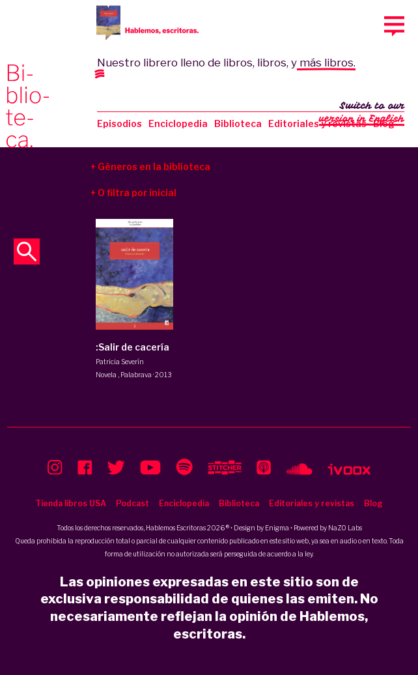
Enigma (277, 528)
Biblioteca (238, 123)
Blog (373, 503)
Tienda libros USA (70, 503)
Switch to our (361, 113)
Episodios (119, 123)
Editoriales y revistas (317, 123)
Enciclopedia (178, 123)
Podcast (132, 503)
